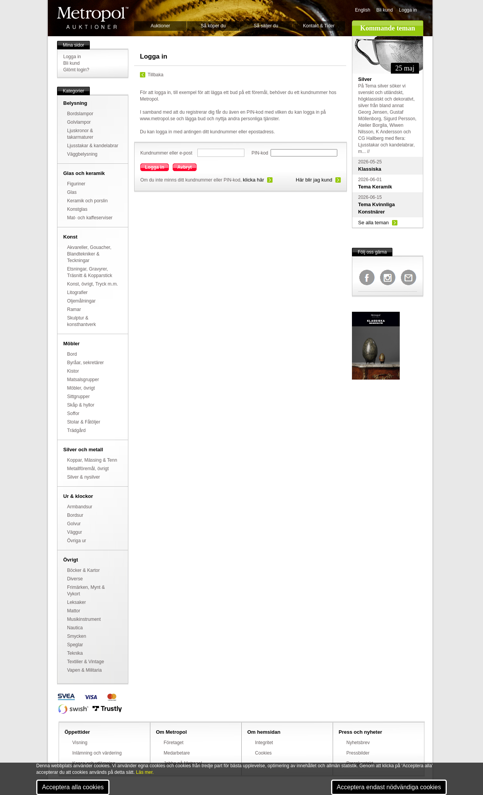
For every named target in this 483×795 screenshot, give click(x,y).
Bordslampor (80, 113)
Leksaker (76, 602)
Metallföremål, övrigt (88, 468)
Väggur (74, 532)
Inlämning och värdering (97, 753)
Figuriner (76, 184)
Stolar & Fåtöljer (83, 422)
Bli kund (384, 10)
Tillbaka (155, 74)
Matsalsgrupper (83, 379)
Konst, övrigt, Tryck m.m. (92, 284)
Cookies (263, 753)
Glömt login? (76, 69)
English (362, 10)
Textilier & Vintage (85, 661)
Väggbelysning (82, 154)
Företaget (173, 742)
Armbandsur (79, 506)
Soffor (73, 413)
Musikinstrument (84, 619)
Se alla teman (373, 222)
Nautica (75, 627)
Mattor (73, 610)
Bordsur (75, 515)
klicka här (253, 180)
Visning (80, 742)
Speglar (75, 644)
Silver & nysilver (83, 477)
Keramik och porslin (87, 200)
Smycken (76, 636)
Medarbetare (177, 753)
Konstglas (77, 209)
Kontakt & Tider (319, 26)
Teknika (75, 653)
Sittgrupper (78, 396)
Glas (72, 192)
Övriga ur (76, 540)
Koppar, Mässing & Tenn (92, 460)
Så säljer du (266, 26)
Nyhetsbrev (358, 742)
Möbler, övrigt (81, 388)
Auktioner (160, 26)
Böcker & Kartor (83, 570)
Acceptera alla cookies (73, 787)
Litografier (77, 292)
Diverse (75, 579)
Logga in (408, 10)
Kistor (73, 371)
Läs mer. (145, 772)
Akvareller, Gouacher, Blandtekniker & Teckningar (89, 254)
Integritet (264, 742)
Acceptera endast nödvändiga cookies (389, 787)
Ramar (74, 309)
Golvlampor (79, 122)
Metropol (92, 18)
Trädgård (76, 430)
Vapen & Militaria (84, 670)
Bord (72, 354)
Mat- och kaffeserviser (90, 217)
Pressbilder (358, 753)
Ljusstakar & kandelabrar (92, 145)
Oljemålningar (81, 301)
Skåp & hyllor (80, 405)
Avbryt (184, 167)
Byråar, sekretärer (85, 362)
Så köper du (213, 26)
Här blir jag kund (314, 180)
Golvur (74, 523)
